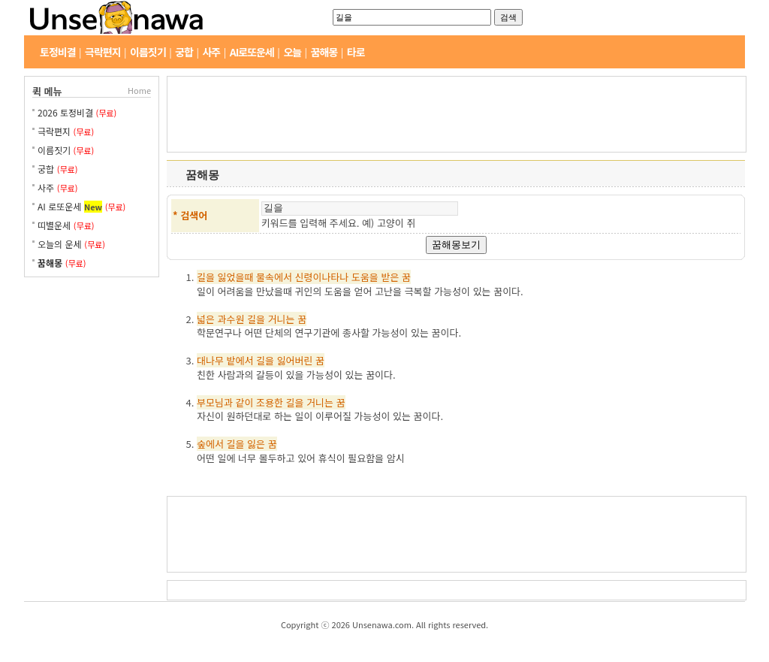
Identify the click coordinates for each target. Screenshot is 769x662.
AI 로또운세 (59, 206)
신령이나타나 (322, 277)
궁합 (184, 51)
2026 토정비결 (67, 112)
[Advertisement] (91, 341)
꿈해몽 (324, 51)
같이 (244, 402)
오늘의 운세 (60, 243)
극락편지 (103, 51)
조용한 (269, 402)
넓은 (206, 319)
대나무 (210, 360)
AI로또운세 (252, 51)
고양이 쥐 (396, 223)
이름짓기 (148, 51)
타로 (356, 51)
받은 (390, 277)
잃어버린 (295, 360)
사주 (211, 51)
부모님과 (215, 402)
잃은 (256, 444)
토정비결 (58, 51)
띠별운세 (54, 225)
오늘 (292, 51)
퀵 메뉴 (47, 91)
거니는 (281, 319)
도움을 (364, 277)
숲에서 (210, 444)
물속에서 (274, 277)
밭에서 (240, 360)
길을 (206, 277)
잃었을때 (236, 277)
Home (139, 90)
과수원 (231, 319)
